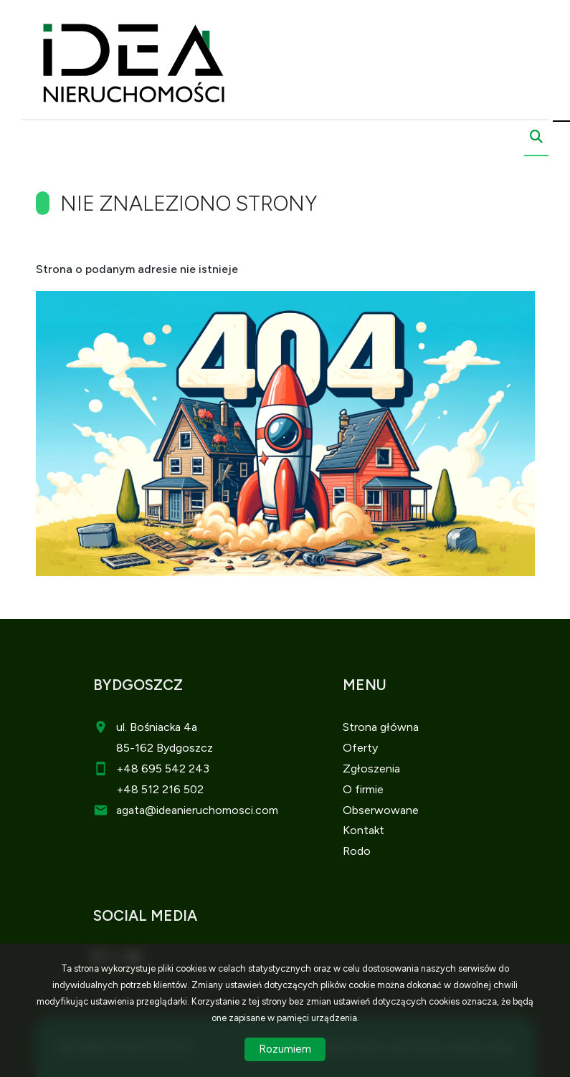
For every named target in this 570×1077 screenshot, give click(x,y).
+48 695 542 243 (162, 768)
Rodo (357, 851)
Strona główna (381, 727)
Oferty (360, 748)
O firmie (363, 789)
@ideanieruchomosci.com (211, 810)
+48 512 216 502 (160, 789)
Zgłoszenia (371, 768)
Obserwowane (381, 810)
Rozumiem (285, 1049)
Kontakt (363, 830)
